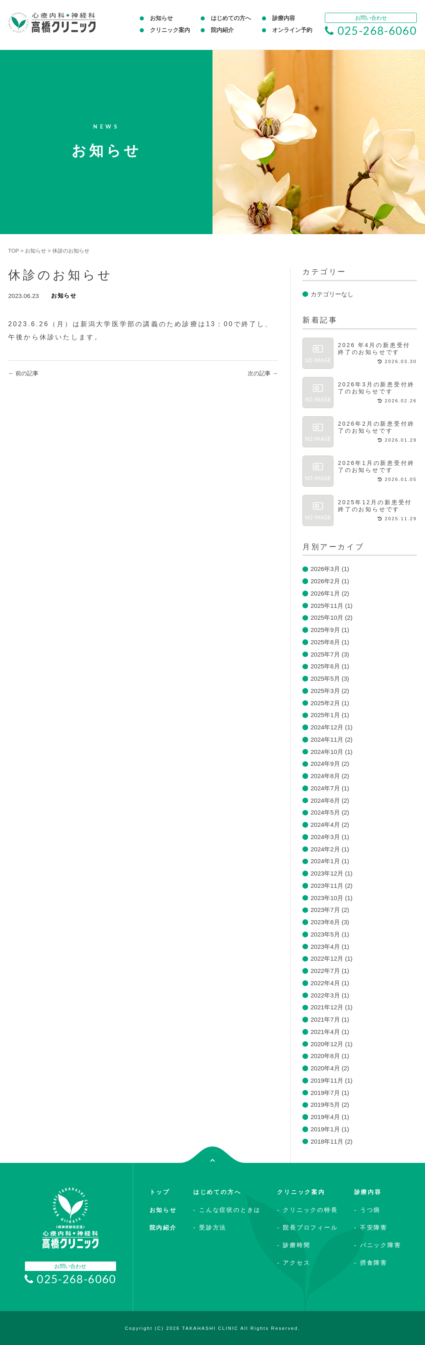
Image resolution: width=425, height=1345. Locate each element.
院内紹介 (222, 30)
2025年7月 (325, 654)
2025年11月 (327, 605)
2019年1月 (325, 1129)
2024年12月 (327, 727)
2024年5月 (325, 812)
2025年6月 (325, 666)
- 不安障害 (370, 1227)
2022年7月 (325, 970)
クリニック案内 (170, 30)
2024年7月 (325, 788)
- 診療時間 (293, 1245)
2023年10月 (327, 897)
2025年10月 (327, 617)
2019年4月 (325, 1116)
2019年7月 (325, 1092)
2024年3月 (325, 836)
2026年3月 (325, 568)
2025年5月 (325, 678)
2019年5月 (325, 1104)
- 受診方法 (209, 1227)
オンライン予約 (292, 30)
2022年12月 (327, 958)
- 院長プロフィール (307, 1227)
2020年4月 (325, 1068)
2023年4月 (325, 946)
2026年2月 (325, 581)
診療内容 (283, 18)
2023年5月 (325, 934)
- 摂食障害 (370, 1262)
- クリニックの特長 (307, 1210)
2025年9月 (325, 629)
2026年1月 (325, 593)
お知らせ (161, 18)
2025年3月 (325, 690)
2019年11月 (327, 1080)
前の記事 (23, 373)
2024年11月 (327, 739)
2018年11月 (327, 1141)
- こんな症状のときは (227, 1210)
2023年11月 (327, 885)
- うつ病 (367, 1210)
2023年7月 (325, 909)
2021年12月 (327, 1007)
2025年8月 (325, 642)
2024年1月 (325, 861)
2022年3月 (325, 995)
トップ (160, 1192)
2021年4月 (325, 1031)
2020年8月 (325, 1055)
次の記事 (263, 373)
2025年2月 (325, 703)
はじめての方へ (231, 18)
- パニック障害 (377, 1245)
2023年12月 (327, 873)
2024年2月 (325, 849)
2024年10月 (327, 751)
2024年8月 (325, 775)
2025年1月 (325, 714)
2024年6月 (325, 800)
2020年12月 (327, 1043)
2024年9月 (325, 763)
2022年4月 (325, 982)
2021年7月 (325, 1019)
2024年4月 (325, 824)
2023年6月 (325, 921)
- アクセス (293, 1262)
